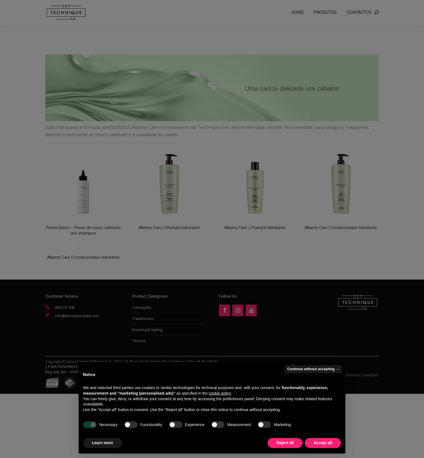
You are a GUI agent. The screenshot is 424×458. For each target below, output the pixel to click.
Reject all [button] (284, 442)
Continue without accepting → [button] (313, 369)
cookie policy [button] (220, 393)
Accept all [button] (323, 442)
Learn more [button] (102, 442)
